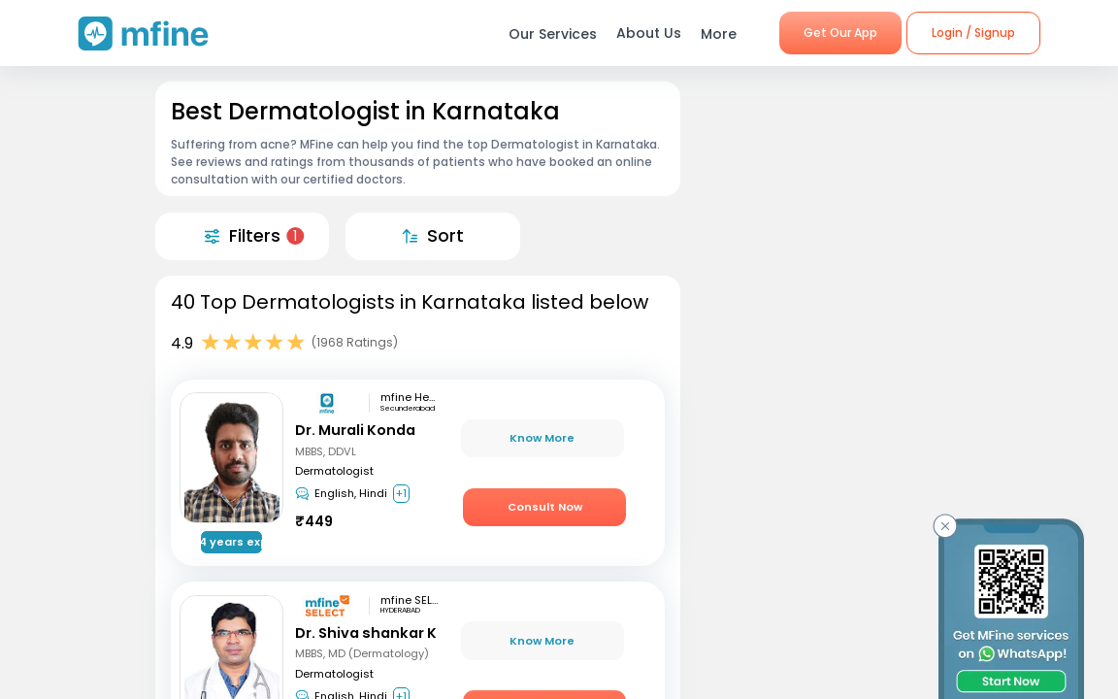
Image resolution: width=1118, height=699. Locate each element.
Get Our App (840, 32)
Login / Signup (973, 32)
